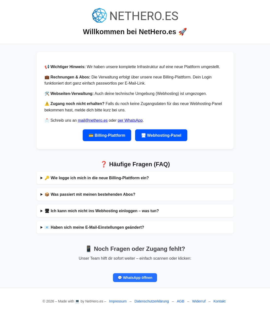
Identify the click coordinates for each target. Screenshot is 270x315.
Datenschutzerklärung (151, 301)
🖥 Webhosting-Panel (161, 135)
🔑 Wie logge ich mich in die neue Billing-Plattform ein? (97, 178)
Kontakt (219, 301)
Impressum (118, 301)
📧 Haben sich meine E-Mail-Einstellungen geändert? (94, 227)
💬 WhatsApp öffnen (135, 278)
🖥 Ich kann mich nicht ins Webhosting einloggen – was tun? (102, 211)
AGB (180, 301)
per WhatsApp (130, 120)
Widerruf (199, 301)
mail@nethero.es (93, 120)
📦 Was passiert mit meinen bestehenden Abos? (90, 194)
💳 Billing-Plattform (107, 135)
